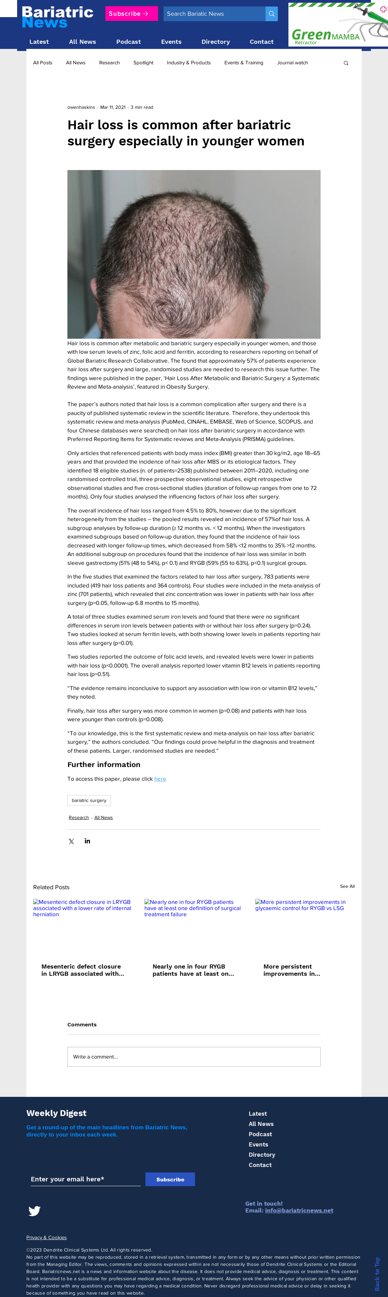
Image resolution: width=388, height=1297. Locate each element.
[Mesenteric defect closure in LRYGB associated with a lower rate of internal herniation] (83, 927)
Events (258, 1144)
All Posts (42, 62)
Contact (260, 1165)
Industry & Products (189, 62)
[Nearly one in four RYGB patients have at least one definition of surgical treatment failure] (194, 927)
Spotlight (143, 62)
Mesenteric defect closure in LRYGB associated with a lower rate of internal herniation (82, 970)
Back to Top (377, 1274)
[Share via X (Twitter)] (70, 841)
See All (347, 886)
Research (109, 62)
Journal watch (292, 62)
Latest (258, 1113)
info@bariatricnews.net (299, 1210)
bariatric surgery (89, 800)
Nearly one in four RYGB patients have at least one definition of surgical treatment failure (192, 970)
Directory (262, 1154)
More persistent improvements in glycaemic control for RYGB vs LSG (296, 970)
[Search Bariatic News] (209, 14)
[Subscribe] (131, 13)
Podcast (260, 1134)
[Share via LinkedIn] (87, 841)
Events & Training (243, 62)
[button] (346, 62)
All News (76, 62)
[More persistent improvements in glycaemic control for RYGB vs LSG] (305, 927)
